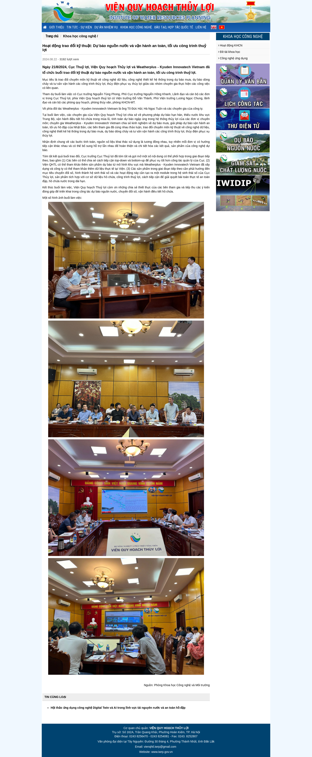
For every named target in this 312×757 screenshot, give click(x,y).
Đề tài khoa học (229, 51)
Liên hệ (200, 27)
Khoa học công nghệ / (80, 36)
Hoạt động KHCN (230, 45)
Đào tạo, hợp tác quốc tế (173, 27)
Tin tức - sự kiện (79, 27)
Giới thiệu (56, 27)
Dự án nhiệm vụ (106, 27)
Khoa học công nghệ (136, 27)
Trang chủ (51, 36)
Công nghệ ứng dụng (233, 58)
